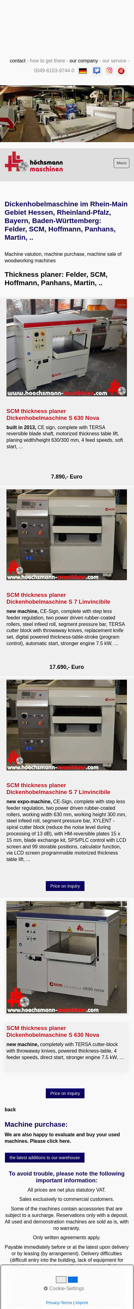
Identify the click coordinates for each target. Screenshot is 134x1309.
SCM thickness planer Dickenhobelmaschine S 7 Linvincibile (66, 619)
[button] (65, 886)
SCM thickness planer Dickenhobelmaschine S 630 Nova (66, 432)
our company (83, 60)
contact (18, 60)
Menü (121, 163)
